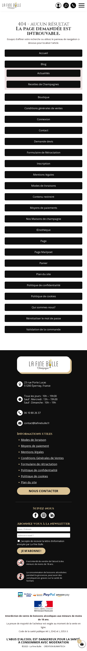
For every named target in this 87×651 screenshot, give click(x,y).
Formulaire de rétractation (39, 464)
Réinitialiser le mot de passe (43, 318)
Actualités (43, 73)
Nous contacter (43, 491)
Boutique (43, 97)
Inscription (43, 163)
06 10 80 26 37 (32, 413)
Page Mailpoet (43, 252)
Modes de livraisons (43, 185)
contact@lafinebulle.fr (37, 423)
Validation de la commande (43, 329)
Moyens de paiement (35, 446)
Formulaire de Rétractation (43, 152)
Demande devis (43, 141)
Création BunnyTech (54, 646)
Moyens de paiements (43, 208)
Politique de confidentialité (43, 285)
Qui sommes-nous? (43, 307)
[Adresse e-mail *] (43, 535)
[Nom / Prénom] (43, 529)
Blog (43, 64)
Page (43, 241)
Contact (43, 130)
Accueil (43, 53)
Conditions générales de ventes (44, 108)
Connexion (43, 119)
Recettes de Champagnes (43, 84)
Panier (43, 263)
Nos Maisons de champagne (43, 219)
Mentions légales (43, 174)
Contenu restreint (43, 196)
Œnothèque (43, 230)
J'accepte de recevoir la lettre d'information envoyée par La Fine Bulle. (40, 543)
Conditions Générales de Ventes (42, 458)
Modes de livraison (33, 440)
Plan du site (43, 274)
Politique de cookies (43, 296)
